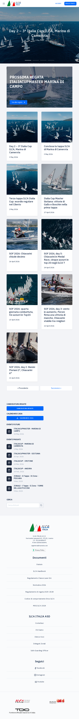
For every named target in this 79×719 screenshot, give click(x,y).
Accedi (58, 3)
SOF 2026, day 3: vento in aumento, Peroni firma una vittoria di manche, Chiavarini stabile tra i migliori (56, 315)
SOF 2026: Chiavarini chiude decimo (20, 255)
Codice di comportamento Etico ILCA (39, 599)
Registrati (70, 3)
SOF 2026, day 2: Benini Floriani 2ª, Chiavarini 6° (22, 370)
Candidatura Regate (25, 408)
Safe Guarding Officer (39, 650)
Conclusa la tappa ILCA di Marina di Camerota (57, 148)
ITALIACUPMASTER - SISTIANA (27, 453)
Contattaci (39, 623)
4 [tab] (51, 60)
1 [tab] (28, 60)
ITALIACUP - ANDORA (23, 468)
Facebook (39, 668)
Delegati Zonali (39, 643)
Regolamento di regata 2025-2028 (39, 592)
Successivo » (56, 388)
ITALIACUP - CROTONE (23, 461)
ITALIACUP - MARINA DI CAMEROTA (24, 445)
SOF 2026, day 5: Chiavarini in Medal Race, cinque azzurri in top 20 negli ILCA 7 (56, 258)
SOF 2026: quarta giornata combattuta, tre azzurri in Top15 (21, 311)
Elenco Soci (39, 637)
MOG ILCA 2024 (39, 605)
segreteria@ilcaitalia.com (39, 546)
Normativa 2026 (39, 585)
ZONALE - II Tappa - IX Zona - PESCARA (26, 477)
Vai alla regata (18, 102)
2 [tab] (35, 60)
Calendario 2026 (25, 418)
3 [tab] (43, 60)
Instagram (39, 675)
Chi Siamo (39, 630)
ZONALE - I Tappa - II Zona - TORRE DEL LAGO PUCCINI (28, 487)
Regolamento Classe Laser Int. (39, 578)
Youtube (39, 682)
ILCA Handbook (39, 571)
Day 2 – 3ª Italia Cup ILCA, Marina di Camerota (20, 149)
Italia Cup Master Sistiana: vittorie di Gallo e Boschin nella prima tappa (55, 203)
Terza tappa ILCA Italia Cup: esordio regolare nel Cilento (22, 201)
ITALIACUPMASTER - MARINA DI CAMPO (27, 430)
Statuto (39, 564)
